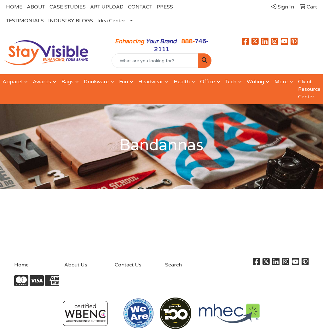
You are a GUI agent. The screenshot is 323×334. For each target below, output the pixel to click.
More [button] (281, 82)
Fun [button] (123, 82)
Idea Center (111, 21)
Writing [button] (255, 82)
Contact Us (128, 265)
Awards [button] (42, 82)
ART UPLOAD (107, 7)
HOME (14, 7)
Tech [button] (230, 82)
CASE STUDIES (67, 7)
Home (21, 265)
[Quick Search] (155, 60)
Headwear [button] (150, 82)
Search (173, 265)
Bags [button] (67, 82)
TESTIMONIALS (25, 21)
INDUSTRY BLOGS (70, 21)
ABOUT (36, 7)
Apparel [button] (12, 82)
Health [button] (182, 82)
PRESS (165, 7)
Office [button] (207, 82)
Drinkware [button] (96, 82)
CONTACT (140, 7)
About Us (75, 265)
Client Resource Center (309, 89)
